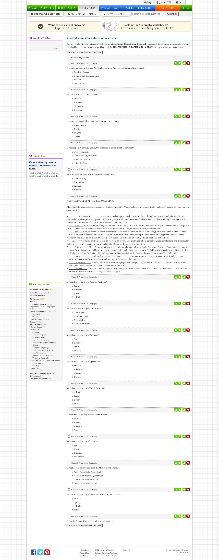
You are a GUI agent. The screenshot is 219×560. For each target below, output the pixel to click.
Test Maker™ (88, 7)
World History (36, 368)
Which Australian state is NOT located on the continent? (92, 174)
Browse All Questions (45, 14)
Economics (35, 329)
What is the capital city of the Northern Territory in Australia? (94, 494)
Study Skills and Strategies (40, 373)
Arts (31, 302)
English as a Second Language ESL (44, 307)
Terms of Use (84, 553)
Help (179, 2)
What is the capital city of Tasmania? (83, 335)
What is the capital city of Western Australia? (87, 281)
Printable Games (110, 7)
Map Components (39, 353)
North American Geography (42, 355)
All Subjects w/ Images (39, 289)
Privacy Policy (85, 550)
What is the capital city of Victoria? (82, 441)
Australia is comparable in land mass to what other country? (93, 121)
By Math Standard (37, 295)
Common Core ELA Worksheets (106, 553)
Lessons (67, 7)
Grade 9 (47, 176)
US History (35, 366)
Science (33, 322)
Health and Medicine (38, 312)
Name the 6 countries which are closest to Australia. (90, 521)
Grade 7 (33, 176)
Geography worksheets (159, 28)
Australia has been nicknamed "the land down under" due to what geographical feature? (105, 67)
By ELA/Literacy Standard (40, 293)
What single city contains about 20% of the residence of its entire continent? (100, 147)
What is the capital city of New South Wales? (87, 414)
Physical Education (37, 319)
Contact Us (126, 550)
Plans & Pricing (167, 7)
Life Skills (34, 314)
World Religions (37, 371)
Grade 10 (54, 176)
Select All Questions (78, 57)
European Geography (40, 348)
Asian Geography (39, 337)
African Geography (39, 335)
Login (148, 2)
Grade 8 (39, 176)
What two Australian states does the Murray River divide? (92, 467)
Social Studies (35, 324)
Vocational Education (38, 379)
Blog (186, 7)
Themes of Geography (40, 358)
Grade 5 (47, 173)
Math (32, 317)
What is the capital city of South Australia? (86, 388)
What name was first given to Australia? (84, 308)
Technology (34, 376)
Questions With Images (82, 14)
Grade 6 (54, 173)
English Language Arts (39, 304)
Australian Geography (40, 340)
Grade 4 (39, 173)
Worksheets (41, 7)
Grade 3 (33, 173)
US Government (37, 363)
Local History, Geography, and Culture (45, 360)
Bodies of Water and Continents (44, 342)
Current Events (36, 327)
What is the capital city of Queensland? (84, 361)
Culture (35, 345)
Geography (35, 332)
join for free (71, 28)
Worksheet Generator (139, 7)
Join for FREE (164, 2)
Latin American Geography (42, 350)
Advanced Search (114, 14)
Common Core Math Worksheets (106, 556)
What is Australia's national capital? (82, 94)
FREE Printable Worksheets (104, 550)
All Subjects (34, 299)
